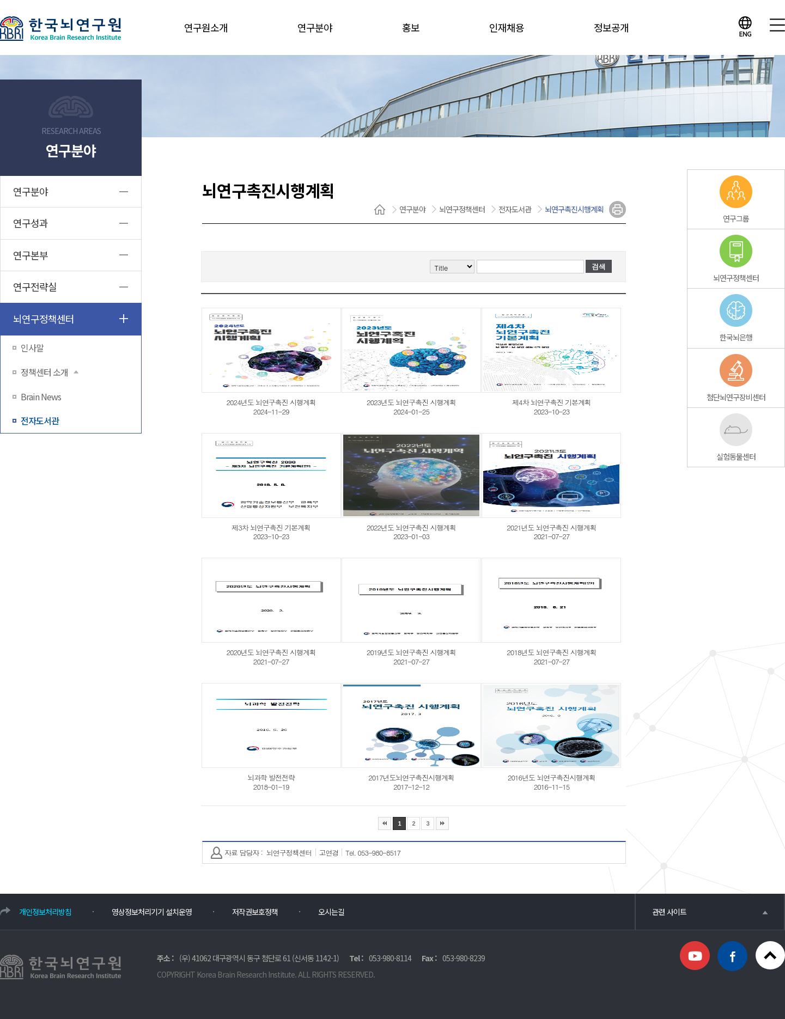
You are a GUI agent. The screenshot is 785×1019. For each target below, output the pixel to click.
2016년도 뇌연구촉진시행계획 (551, 777)
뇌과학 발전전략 (271, 777)
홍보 (410, 27)
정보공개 (611, 27)
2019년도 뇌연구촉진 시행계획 (411, 652)
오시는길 (331, 912)
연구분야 (314, 27)
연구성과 (30, 223)
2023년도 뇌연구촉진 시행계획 (411, 402)
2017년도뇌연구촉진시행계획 (411, 777)
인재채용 (506, 27)
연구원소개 (206, 27)
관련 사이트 (710, 911)
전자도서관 (40, 420)
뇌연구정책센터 (43, 319)
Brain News (41, 396)
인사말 (32, 347)
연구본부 (30, 255)
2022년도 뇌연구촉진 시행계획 (411, 527)
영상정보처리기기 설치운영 (152, 912)
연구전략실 (35, 286)
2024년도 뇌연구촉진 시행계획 (271, 402)
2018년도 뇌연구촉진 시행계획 (551, 652)
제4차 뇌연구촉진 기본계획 (551, 402)
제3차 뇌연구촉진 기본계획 (271, 527)
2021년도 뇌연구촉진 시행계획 (551, 527)
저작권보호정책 (255, 912)
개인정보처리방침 (45, 912)
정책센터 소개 (49, 372)
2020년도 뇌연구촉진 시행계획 (271, 652)
